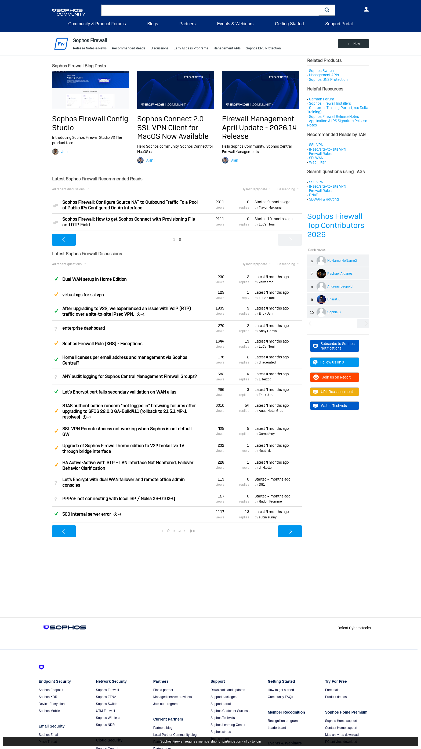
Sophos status (220, 732)
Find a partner (163, 690)
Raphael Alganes (340, 273)
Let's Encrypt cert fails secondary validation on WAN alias (119, 392)
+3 (88, 417)
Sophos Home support (341, 721)
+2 (120, 514)
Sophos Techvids (222, 718)
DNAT (313, 194)
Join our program (165, 704)
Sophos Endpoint (51, 690)
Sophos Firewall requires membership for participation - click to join (210, 741)
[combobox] (210, 10)
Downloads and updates (227, 690)
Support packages (223, 697)
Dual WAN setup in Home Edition (94, 279)
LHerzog (265, 379)
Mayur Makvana (270, 207)
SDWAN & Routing (324, 199)
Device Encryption (52, 704)
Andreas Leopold (340, 286)
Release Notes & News (90, 48)
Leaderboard (277, 728)
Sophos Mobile (49, 711)
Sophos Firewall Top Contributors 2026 (335, 225)
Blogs (152, 23)
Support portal (220, 704)
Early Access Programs (191, 48)
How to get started (281, 690)
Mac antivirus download (342, 735)
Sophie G (334, 312)
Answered (56, 279)
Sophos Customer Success (229, 711)
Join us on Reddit (332, 377)
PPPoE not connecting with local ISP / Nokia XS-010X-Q (118, 498)
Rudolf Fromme (270, 501)
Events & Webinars (235, 23)
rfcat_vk (265, 451)
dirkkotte (265, 468)
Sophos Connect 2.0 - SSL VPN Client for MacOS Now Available (173, 127)
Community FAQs (280, 697)
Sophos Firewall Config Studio (90, 123)
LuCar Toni (267, 224)
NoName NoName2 (342, 261)
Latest (272, 276)
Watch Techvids (330, 405)
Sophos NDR (105, 725)
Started (273, 201)
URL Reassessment (333, 391)
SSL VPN (316, 144)
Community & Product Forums (97, 23)
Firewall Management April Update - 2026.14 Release (259, 127)
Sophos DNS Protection (263, 48)
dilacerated (267, 362)
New (356, 44)
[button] (327, 10)
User (366, 9)
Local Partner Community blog (175, 735)
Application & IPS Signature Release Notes (337, 123)
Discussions (159, 48)
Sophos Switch (321, 70)
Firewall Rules (320, 153)
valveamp (266, 282)
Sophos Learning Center (227, 725)
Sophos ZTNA (106, 697)
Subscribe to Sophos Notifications (334, 345)
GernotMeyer (268, 434)
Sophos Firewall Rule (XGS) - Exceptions (102, 344)
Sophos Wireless (108, 718)
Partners (187, 23)
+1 (142, 314)
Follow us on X (328, 362)
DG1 (262, 484)
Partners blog (162, 728)
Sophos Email (49, 735)
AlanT (150, 160)
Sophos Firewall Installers (330, 103)
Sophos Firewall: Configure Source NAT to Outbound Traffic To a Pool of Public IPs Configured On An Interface (130, 205)
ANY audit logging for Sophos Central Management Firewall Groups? (129, 376)
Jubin (66, 151)
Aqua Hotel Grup (271, 411)
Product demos (336, 697)
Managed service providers (172, 697)
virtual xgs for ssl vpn (83, 295)
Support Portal (339, 23)
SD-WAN (316, 157)
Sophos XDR (48, 697)
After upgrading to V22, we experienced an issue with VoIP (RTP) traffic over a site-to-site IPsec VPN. (126, 311)
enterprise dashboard (83, 328)
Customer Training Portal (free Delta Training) (337, 109)
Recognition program (282, 721)
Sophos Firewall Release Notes (334, 116)
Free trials (332, 690)
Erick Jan (266, 313)
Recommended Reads (128, 48)
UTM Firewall (105, 711)
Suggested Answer (56, 294)
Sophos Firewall (107, 690)
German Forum (321, 99)
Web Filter (317, 162)
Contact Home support (341, 728)
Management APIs (227, 48)
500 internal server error (86, 514)
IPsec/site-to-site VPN (327, 149)
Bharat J (333, 299)
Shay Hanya (268, 331)
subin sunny (268, 517)
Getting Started (289, 23)
